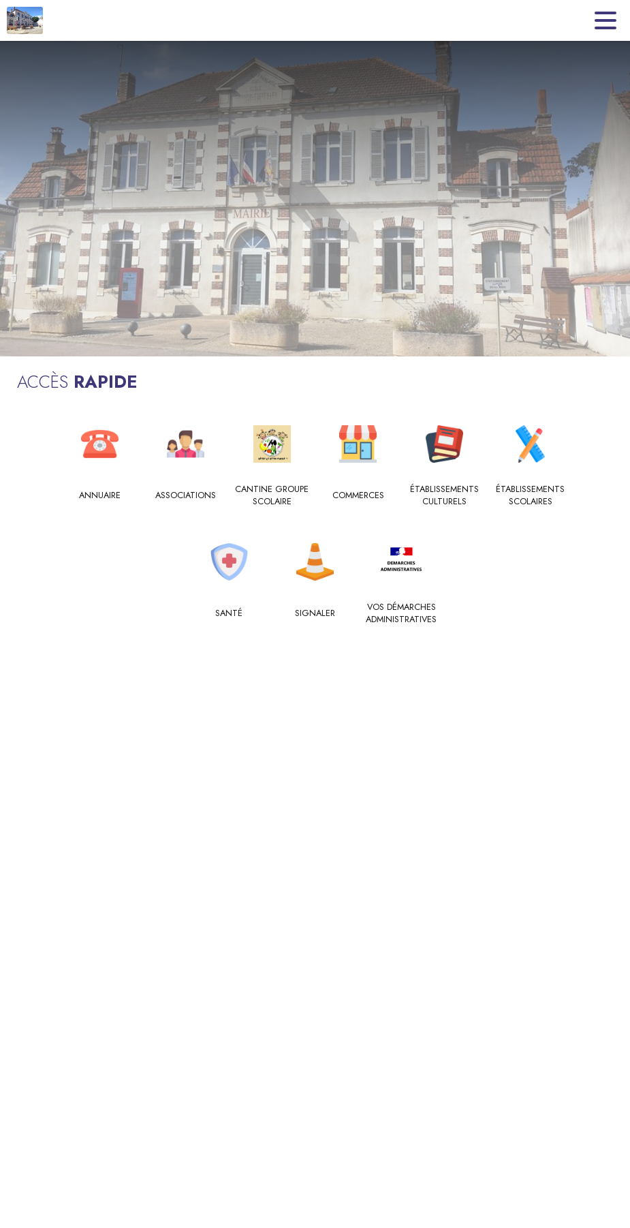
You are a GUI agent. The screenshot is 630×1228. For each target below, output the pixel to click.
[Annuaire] (100, 495)
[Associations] (186, 495)
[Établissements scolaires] (531, 495)
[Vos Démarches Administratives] (401, 613)
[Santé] (229, 613)
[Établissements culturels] (444, 495)
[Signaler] (315, 613)
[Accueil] (25, 20)
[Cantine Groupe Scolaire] (272, 495)
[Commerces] (358, 495)
